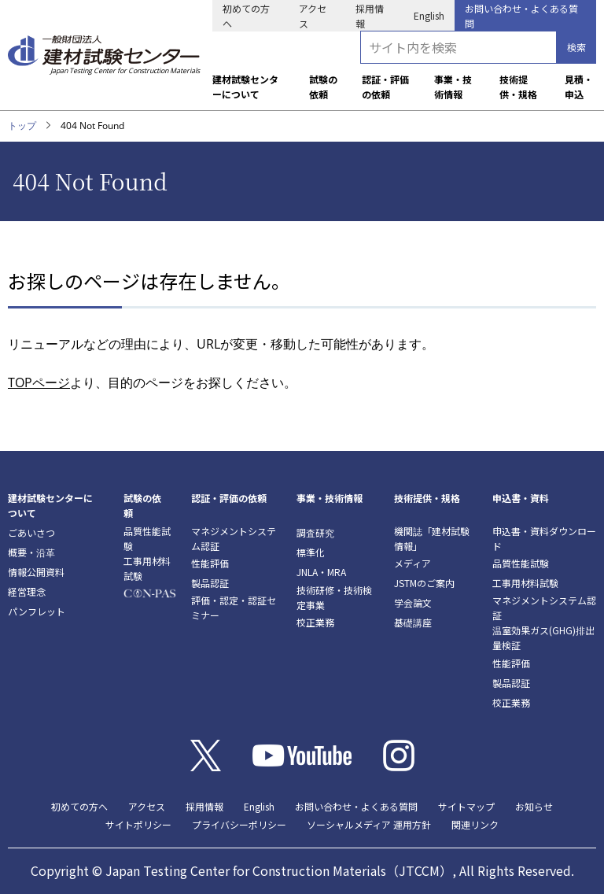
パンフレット (36, 611)
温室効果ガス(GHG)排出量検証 (543, 637)
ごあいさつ (31, 532)
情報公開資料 (36, 571)
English (429, 15)
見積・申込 (579, 86)
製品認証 (210, 582)
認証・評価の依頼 (385, 86)
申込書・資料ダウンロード (544, 538)
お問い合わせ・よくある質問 (521, 16)
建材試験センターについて (245, 86)
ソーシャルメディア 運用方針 (369, 824)
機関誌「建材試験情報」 (432, 538)
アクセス (312, 16)
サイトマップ (466, 806)
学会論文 (413, 602)
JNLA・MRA (321, 571)
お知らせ (534, 806)
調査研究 (315, 532)
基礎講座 (413, 622)
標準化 (310, 552)
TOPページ (39, 382)
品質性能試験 (147, 538)
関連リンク (475, 824)
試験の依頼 (323, 86)
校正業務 (315, 622)
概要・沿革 (31, 552)
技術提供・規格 (518, 86)
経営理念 (27, 591)
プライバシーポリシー (239, 824)
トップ (22, 125)
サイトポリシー (138, 824)
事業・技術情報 (453, 86)
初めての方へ (246, 16)
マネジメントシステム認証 (233, 538)
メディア (412, 563)
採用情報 (369, 16)
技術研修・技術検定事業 (334, 597)
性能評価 (210, 563)
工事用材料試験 (147, 568)
